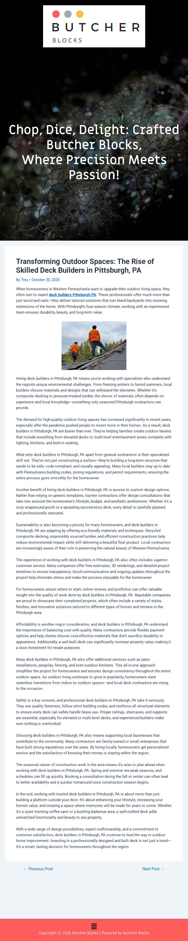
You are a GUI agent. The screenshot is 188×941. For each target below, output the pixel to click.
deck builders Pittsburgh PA (72, 295)
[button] (94, 58)
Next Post (153, 869)
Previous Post (38, 869)
